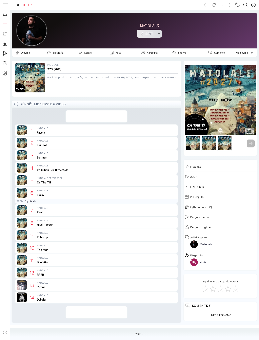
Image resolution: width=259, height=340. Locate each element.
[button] (5, 5)
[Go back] (206, 5)
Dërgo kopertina (200, 217)
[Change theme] (238, 5)
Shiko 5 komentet (220, 314)
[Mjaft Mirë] (227, 289)
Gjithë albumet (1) (201, 207)
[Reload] (214, 5)
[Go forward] (222, 5)
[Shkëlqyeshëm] (235, 289)
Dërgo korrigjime (200, 227)
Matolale (195, 166)
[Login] (253, 5)
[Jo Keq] (212, 289)
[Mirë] (220, 289)
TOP (139, 334)
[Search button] (245, 5)
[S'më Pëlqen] (205, 289)
